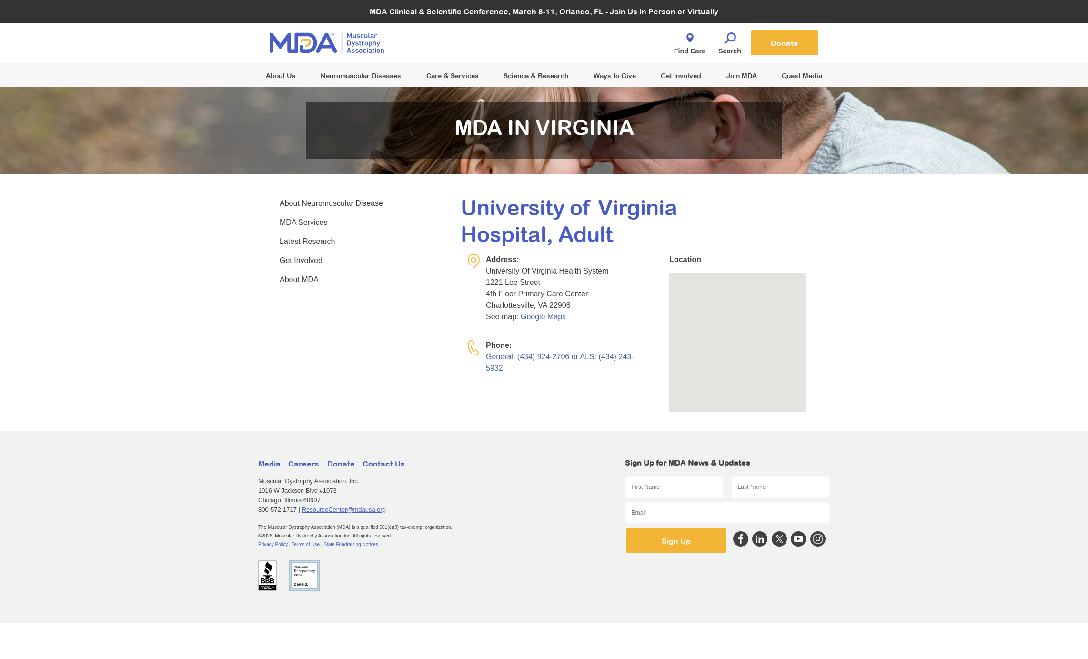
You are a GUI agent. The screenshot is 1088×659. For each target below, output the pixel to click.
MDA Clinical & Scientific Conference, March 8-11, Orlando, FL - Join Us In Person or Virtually (544, 11)
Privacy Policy (273, 544)
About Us (281, 75)
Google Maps (543, 317)
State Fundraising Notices (350, 544)
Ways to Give (615, 75)
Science (536, 75)
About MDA (299, 279)
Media (269, 463)
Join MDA (741, 75)
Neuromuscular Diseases (361, 75)
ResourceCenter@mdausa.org (344, 509)
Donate (784, 43)
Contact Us (384, 463)
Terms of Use (306, 544)
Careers (303, 463)
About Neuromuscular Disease (331, 203)
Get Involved (681, 75)
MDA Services (303, 222)
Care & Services (452, 75)
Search (729, 41)
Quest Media (802, 75)
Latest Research (307, 241)
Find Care (689, 41)
